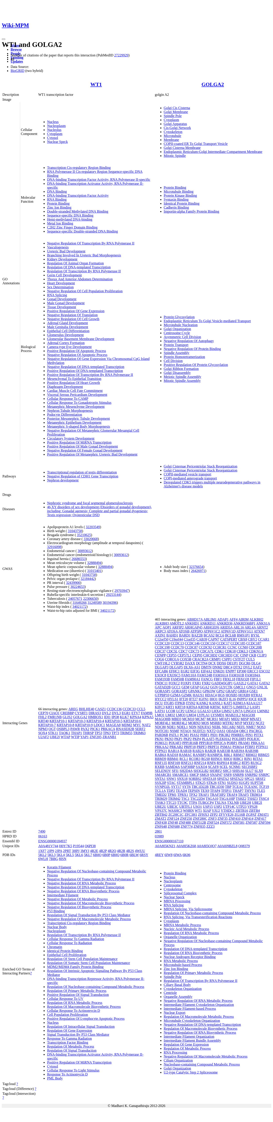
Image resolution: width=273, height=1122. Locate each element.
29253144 (113, 595)
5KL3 (51, 855)
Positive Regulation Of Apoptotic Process (76, 351)
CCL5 (141, 709)
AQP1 (166, 627)
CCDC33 (129, 709)
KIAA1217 (254, 703)
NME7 (251, 727)
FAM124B (204, 675)
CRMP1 (215, 659)
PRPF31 (213, 747)
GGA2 (204, 687)
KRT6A (191, 707)
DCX (212, 663)
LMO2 (170, 715)
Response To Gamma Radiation (69, 1038)
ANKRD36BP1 (244, 623)
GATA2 (264, 683)
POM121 (161, 743)
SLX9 (258, 771)
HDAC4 (211, 695)
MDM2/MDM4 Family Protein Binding (75, 967)
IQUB (262, 699)
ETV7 (136, 713)
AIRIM (243, 619)
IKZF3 (223, 699)
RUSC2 (256, 763)
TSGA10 (212, 799)
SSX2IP (160, 783)
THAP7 (238, 791)
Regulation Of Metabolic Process (70, 1046)
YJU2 (216, 810)
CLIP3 (262, 655)
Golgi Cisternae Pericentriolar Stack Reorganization (200, 466)
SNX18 (182, 779)
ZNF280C (200, 818)
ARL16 (238, 627)
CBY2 (252, 639)
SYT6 (186, 787)
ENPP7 (231, 671)
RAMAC (185, 755)
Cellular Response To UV (65, 999)
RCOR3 (194, 759)
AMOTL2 (177, 623)
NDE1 (171, 727)
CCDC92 (205, 647)
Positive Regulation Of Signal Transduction (78, 995)
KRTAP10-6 (132, 721)
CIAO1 (54, 713)
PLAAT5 (208, 739)
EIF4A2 (206, 671)
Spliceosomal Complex (180, 893)
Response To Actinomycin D (67, 1074)
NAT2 (146, 725)
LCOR (171, 711)
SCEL (224, 767)
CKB (252, 655)
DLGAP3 (161, 667)
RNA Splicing (57, 295)
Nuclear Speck (57, 142)
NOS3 (261, 727)
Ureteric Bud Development (66, 251)
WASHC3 (175, 810)
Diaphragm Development (65, 387)
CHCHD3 (225, 655)
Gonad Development (61, 299)
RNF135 (161, 763)
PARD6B (161, 735)
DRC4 (227, 667)
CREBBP (67, 713)
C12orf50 (161, 639)
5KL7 (88, 855)
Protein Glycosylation (179, 317)
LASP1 (255, 707)
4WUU (140, 851)
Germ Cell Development (64, 275)
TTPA (193, 802)
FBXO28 (242, 679)
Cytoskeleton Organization (183, 989)
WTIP (75, 737)
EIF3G (195, 671)
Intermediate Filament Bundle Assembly (192, 1040)
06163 (42, 836)
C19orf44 (176, 639)
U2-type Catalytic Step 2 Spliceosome (191, 1072)
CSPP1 (227, 659)
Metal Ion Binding (60, 223)
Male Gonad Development (66, 303)
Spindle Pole (173, 116)
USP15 (208, 806)
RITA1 (258, 759)
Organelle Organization (180, 937)
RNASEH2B (125, 729)
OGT (52, 729)
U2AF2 (43, 737)
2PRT (67, 851)
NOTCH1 (162, 731)
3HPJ (76, 851)
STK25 (200, 783)
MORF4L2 (179, 723)
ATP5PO (196, 631)
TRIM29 (161, 799)
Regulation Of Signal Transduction (72, 1050)
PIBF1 (205, 735)
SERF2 (140, 729)
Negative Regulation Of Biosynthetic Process (79, 907)
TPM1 (172, 795)
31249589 (95, 602)
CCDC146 (192, 643)
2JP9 (50, 851)
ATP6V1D (228, 631)
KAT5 (228, 703)
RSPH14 (223, 763)
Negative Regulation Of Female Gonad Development (84, 450)
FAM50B (177, 679)
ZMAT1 (263, 814)
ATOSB (183, 631)
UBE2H (245, 802)
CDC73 (193, 651)
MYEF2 (249, 723)
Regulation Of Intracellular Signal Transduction (81, 1026)
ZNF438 (161, 822)
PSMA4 (238, 747)
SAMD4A (172, 767)
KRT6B (203, 707)
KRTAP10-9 (84, 725)
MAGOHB (163, 719)
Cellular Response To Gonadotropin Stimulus (79, 402)
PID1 (214, 735)
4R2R (121, 851)
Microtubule (172, 136)
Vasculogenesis (58, 247)
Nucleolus (54, 130)
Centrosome (172, 885)
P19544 (78, 846)
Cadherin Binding (176, 207)
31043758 (75, 531)
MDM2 (127, 725)
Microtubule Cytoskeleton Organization (192, 1020)
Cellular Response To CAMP (67, 398)
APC (158, 627)
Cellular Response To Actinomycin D (73, 1010)
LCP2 (180, 711)
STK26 (211, 783)
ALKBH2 (256, 619)
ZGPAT (251, 814)
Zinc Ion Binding (59, 207)
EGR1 (126, 713)
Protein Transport (176, 345)
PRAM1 (244, 743)
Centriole (170, 993)
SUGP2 (244, 783)
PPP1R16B (190, 743)
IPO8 (115, 717)
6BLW (134, 855)
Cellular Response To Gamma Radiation (75, 939)
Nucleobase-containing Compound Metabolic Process (202, 1064)
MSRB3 (215, 723)
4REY (159, 855)
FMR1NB (55, 717)
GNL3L (262, 687)
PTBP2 (250, 747)
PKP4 (197, 739)
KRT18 (180, 707)
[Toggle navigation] (3, 39)
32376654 (196, 567)
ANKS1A (263, 623)
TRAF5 (243, 795)
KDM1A (239, 703)
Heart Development (61, 283)
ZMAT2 (160, 818)
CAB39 (202, 639)
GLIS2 (67, 717)
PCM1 (184, 735)
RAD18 (172, 755)
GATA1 (252, 683)
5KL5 (70, 855)
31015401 (94, 571)
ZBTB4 (254, 810)
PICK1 (95, 729)
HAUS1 (198, 695)
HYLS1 (172, 699)
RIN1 (248, 759)
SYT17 (176, 787)
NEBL (216, 727)
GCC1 (176, 687)
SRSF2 (260, 779)
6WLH (43, 859)
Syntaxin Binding (176, 199)
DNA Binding (57, 191)
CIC (236, 655)
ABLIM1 (210, 619)
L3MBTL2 (241, 707)
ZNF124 (173, 818)
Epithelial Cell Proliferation (66, 955)
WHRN (188, 810)
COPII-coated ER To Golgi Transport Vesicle (196, 144)
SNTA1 (160, 779)
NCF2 (260, 723)
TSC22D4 (197, 799)
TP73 (115, 733)
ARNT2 (262, 627)
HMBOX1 (95, 717)
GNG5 (251, 687)
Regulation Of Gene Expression (69, 1030)
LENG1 (191, 711)
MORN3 (194, 723)
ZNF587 (252, 822)
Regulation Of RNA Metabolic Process (74, 1003)
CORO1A (172, 659)
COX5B (185, 659)
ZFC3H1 (191, 814)
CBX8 (242, 639)
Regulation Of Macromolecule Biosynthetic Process (84, 1006)
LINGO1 (249, 711)
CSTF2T (239, 659)
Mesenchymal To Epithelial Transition (74, 379)
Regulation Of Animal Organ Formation (75, 263)
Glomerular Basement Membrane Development (80, 339)
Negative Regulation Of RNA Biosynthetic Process (83, 891)
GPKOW (208, 691)
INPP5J (242, 699)
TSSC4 (264, 799)
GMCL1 (239, 687)
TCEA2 (237, 787)
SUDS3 (232, 783)
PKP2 (187, 739)
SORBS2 (195, 779)
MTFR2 (228, 723)
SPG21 (249, 779)
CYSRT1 (81, 713)
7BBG (53, 859)
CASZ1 (100, 709)
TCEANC (251, 787)
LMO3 (181, 715)
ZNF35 (223, 818)
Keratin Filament (59, 867)
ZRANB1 (109, 737)
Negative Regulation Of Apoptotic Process (77, 355)
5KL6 (79, 855)
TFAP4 (215, 791)
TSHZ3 (252, 799)
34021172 (79, 606)
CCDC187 (253, 643)
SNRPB (238, 775)
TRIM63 (139, 733)
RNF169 (174, 763)
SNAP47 (216, 775)
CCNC (232, 647)
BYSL (255, 635)
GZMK (186, 695)
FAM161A (220, 675)
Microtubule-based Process (183, 965)
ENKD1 (219, 671)
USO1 (197, 806)
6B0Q (115, 855)
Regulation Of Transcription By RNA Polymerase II (84, 271)
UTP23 (241, 806)
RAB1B (186, 751)
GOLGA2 (213, 84)
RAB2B (210, 751)
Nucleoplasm (56, 126)
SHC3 (227, 771)
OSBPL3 (63, 729)
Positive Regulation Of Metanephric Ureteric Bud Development (92, 454)
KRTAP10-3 (77, 721)
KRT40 (43, 721)
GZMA (175, 695)
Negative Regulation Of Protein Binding (192, 349)
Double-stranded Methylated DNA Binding (77, 211)
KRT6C (215, 707)
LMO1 (160, 715)
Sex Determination (60, 287)
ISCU (159, 703)
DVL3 (116, 713)
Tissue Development (61, 307)
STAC (171, 783)
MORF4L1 (163, 723)
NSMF (174, 731)
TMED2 (161, 795)
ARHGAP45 (193, 627)
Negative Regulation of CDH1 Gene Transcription (82, 476)
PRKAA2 (162, 747)
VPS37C (161, 810)
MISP (245, 719)
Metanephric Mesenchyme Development (76, 406)
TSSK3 (160, 802)
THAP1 (76, 733)
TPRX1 (182, 795)
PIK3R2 (224, 735)
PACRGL (256, 731)
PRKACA (108, 729)
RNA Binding (57, 199)
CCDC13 (177, 643)
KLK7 (124, 717)
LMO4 (191, 715)
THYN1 (250, 791)
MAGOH (248, 715)
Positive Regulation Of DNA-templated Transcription (85, 371)
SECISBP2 (249, 767)
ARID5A (226, 627)
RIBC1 (238, 759)
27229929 (121, 55)
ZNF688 (174, 826)
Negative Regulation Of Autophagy (189, 341)
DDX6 (221, 663)
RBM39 (160, 759)
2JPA (58, 851)
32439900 (73, 583)
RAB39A (237, 751)
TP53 (98, 733)
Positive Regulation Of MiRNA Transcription (79, 442)
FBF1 (218, 679)
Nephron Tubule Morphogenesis (70, 410)
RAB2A (198, 751)
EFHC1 (174, 671)
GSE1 (253, 691)
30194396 (110, 602)
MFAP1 (224, 719)
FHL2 (42, 717)
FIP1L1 (255, 679)
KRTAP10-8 (65, 725)
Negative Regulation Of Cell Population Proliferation (85, 291)
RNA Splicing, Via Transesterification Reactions (198, 917)
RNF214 (200, 763)
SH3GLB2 (200, 771)
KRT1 (170, 707)
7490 (41, 831)
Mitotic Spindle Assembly (182, 381)
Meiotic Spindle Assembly (182, 377)
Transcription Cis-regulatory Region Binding (79, 167)
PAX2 (85, 729)
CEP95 (197, 655)
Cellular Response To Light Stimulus (73, 1070)
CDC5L (172, 651)
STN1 (222, 783)
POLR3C (253, 739)
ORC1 (243, 731)
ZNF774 (187, 826)
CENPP (160, 655)
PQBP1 (232, 743)
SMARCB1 (163, 775)
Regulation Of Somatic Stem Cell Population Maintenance (88, 963)
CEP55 (172, 655)
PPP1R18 (205, 743)
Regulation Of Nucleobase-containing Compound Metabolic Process (95, 987)
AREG (73, 709)
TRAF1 (203, 795)
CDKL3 (242, 651)
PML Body (55, 1078)
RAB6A (160, 755)
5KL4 (61, 855)
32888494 (94, 563)
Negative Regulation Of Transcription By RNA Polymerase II (90, 243)
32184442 (88, 579)
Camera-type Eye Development (69, 347)
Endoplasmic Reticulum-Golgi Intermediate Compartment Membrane (213, 152)
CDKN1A (256, 651)
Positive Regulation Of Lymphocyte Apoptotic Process (86, 1018)
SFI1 (175, 771)
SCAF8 (213, 767)
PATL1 (174, 735)
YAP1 (84, 737)
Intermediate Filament (62, 895)
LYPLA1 (203, 715)
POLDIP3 (239, 739)
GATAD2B (163, 687)
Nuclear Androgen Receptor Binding (190, 957)
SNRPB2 (251, 775)
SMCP (194, 775)
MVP (238, 723)
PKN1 (159, 739)
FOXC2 (174, 683)
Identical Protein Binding (182, 203)
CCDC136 (114, 709)
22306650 (90, 598)
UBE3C (172, 806)
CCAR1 (263, 639)
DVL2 (106, 713)
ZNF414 (247, 818)
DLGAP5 (176, 667)
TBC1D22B (199, 787)
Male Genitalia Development (67, 327)
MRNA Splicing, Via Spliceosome (188, 909)
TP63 (107, 733)
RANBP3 (199, 755)
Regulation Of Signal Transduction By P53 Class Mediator (88, 915)
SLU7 (249, 771)
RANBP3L (215, 755)
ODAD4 (232, 731)
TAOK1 (64, 733)
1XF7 (42, 851)
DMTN (206, 667)
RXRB (160, 767)
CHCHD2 (210, 655)
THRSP (88, 733)
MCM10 (188, 719)
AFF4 (233, 619)
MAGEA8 (113, 725)
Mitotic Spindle (175, 156)
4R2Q (112, 851)
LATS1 (160, 711)
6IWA (177, 855)
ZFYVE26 (226, 814)
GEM (185, 687)
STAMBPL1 (186, 783)
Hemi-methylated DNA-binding (69, 219)
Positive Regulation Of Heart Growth (73, 383)
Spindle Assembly (176, 353)
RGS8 (205, 759)
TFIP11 (226, 791)
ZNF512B (199, 822)
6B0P (106, 855)
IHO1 (214, 699)
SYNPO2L (162, 787)
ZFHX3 (203, 814)
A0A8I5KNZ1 (165, 846)
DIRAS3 (95, 713)
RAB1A (173, 751)
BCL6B (230, 635)
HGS (221, 695)
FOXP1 (186, 683)
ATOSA (172, 631)
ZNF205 (95, 737)
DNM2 (217, 667)
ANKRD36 (224, 623)
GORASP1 (163, 691)
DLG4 (255, 663)
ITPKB (180, 703)
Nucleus (53, 122)
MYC (137, 725)
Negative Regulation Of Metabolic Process (77, 899)
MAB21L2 (233, 715)
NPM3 (43, 729)
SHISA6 (238, 771)
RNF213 (187, 763)
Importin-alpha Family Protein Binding (191, 211)
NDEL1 (182, 727)
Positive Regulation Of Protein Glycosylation (196, 365)
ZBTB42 (161, 814)
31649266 (80, 602)
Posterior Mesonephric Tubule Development (78, 418)
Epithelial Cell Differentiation (68, 331)
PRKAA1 (258, 743)
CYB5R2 (177, 663)
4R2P (103, 851)
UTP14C (229, 806)
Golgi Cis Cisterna (177, 108)
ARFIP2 (178, 627)
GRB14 (243, 691)
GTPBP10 (162, 695)
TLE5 (261, 791)
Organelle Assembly (178, 997)
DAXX (190, 663)
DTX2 (237, 667)
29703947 (122, 591)
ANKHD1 (192, 623)
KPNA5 (148, 717)
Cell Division (173, 361)
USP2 (218, 806)
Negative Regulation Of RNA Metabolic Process (81, 883)
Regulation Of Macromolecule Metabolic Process (199, 1016)
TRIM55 (126, 733)
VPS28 (252, 806)
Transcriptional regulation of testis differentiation (82, 472)
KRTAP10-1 (58, 721)
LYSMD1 (217, 715)
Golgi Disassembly (177, 373)
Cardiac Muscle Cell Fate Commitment (75, 391)
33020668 (91, 539)
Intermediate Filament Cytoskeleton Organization (199, 1005)
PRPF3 (202, 747)
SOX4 (42, 733)
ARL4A (250, 627)
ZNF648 (161, 826)
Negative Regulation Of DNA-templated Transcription (85, 367)
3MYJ (84, 851)
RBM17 (239, 755)
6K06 (187, 855)
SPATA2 (223, 779)
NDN (193, 727)
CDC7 (183, 651)
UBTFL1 (185, 806)
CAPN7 (213, 639)
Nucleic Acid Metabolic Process (186, 929)
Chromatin (54, 947)
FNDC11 (161, 683)
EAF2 (257, 667)
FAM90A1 (192, 679)
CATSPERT (228, 639)
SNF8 (227, 775)
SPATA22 (237, 779)
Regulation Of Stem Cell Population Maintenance (82, 959)
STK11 (53, 733)
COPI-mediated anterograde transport (190, 478)
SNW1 (171, 779)
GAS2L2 (239, 683)
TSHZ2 (241, 799)
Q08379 (244, 846)
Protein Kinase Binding (180, 195)
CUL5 (250, 659)
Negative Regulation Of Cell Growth (73, 319)
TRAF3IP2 (217, 795)
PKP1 (178, 739)
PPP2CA (220, 743)
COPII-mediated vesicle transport (187, 474)
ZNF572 (226, 822)
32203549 (93, 527)
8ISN (62, 859)
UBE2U (160, 806)
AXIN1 (160, 635)
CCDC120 (162, 643)
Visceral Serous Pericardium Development (77, 394)
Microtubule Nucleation (181, 325)
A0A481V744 (48, 846)
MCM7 (200, 719)
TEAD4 (181, 791)
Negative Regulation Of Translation (72, 315)
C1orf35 (189, 639)
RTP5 (246, 763)
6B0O (97, 855)
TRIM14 (256, 795)
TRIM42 (174, 799)
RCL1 (183, 759)
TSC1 (185, 799)
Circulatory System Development (70, 438)
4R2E (94, 851)
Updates (17, 61)
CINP (244, 655)
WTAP (65, 737)
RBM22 (251, 755)
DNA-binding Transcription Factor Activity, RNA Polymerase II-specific (98, 179)
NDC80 (160, 727)
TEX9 (204, 791)
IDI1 (107, 717)
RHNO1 (217, 759)
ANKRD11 (208, 623)
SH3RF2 (215, 771)
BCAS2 (209, 635)
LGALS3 (204, 711)
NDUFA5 (204, 727)
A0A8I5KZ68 (186, 846)
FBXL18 (229, 679)
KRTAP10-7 (47, 725)
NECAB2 (229, 727)
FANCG (207, 679)
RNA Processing (175, 1052)
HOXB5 (231, 695)
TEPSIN (194, 791)
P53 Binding (56, 911)
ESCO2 (264, 671)
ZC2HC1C (175, 814)
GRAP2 (231, 691)
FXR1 (196, 683)
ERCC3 (252, 671)
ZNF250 (186, 818)
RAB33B (223, 751)
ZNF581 (239, 822)
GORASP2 (179, 691)
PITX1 (258, 735)
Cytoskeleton (173, 132)
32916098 (54, 547)
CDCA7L (207, 651)
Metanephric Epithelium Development (74, 422)
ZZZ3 (210, 826)
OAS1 (221, 731)
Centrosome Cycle (177, 333)
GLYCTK (226, 687)
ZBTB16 (242, 810)
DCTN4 (202, 663)
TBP (228, 787)
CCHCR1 (220, 647)
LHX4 (216, 711)
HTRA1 (256, 695)
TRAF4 (231, 795)
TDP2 (170, 791)
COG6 (159, 659)
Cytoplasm (54, 134)
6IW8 (168, 855)
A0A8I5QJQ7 (207, 846)
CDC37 (160, 651)
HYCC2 (160, 699)
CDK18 (230, 651)
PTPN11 (262, 747)
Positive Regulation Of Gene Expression (76, 311)
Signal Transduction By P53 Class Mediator (78, 1034)
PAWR (75, 729)
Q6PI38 (90, 846)
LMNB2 (263, 711)
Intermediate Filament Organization (189, 1036)
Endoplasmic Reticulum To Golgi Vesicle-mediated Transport (207, 321)
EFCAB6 (161, 671)
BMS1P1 (243, 635)
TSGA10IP (227, 799)
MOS (205, 723)
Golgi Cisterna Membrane (182, 148)
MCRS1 (212, 719)
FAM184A (252, 675)
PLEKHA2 (223, 739)
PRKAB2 (176, 747)
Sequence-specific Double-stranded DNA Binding (82, 231)
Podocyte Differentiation (64, 414)
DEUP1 (232, 663)
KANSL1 (216, 703)
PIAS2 (194, 735)
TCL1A (160, 791)
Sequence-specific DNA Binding (70, 215)
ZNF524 (213, 822)
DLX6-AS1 (192, 667)
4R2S (130, 851)
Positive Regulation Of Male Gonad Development (82, 446)
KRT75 (227, 707)
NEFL (241, 727)
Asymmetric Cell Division (182, 337)
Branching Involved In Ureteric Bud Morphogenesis (84, 255)
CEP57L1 (184, 655)
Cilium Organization (178, 1060)
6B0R (124, 855)
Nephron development (63, 480)
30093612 (85, 551)
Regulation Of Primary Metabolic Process (76, 991)
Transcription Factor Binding (67, 1042)
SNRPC (264, 775)
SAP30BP (188, 767)
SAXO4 (201, 767)
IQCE (252, 699)
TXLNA (220, 802)
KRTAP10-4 (95, 721)
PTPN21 (161, 751)
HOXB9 (244, 695)
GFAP (194, 687)
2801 (158, 831)
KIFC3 (160, 707)
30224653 (77, 587)
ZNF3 (212, 818)
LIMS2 (226, 711)
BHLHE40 (86, 709)
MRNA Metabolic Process (182, 925)
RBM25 (263, 755)
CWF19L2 (162, 663)
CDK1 (219, 651)
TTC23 (171, 802)
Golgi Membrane (176, 112)
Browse (16, 49)
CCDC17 (223, 643)
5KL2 (42, 855)
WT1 (96, 84)
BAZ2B (197, 635)
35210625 (84, 535)
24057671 (75, 598)
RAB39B (251, 751)
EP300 (241, 671)
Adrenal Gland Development (67, 323)
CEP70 (43, 713)
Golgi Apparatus (175, 124)
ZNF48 (173, 822)
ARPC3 (160, 631)
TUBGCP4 (206, 802)
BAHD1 (172, 635)
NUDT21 (199, 731)
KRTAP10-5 (114, 721)
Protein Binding (58, 203)
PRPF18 (190, 747)
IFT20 (183, 699)
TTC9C (182, 802)
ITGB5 (169, 703)
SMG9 (204, 775)
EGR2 (185, 671)
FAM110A (189, 675)
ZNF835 (199, 826)
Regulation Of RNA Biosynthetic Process (193, 953)
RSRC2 (235, 763)
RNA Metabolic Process (181, 961)
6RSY (144, 855)
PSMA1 (226, 747)
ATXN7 (259, 631)
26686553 (79, 559)
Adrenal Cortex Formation (66, 343)
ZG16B (240, 814)
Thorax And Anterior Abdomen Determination (80, 279)
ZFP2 (214, 814)
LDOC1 (99, 725)
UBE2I (55, 737)
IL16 (232, 699)
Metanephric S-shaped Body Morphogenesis (78, 426)
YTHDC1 (228, 810)
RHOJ (227, 759)
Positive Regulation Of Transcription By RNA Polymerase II (90, 375)
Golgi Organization (177, 329)
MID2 (235, 719)
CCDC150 (208, 643)
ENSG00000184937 (52, 841)
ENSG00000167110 (169, 841)
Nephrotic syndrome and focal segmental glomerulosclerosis (90, 503)
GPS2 (220, 691)
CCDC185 (237, 643)
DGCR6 (244, 663)
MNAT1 (255, 719)
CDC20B (255, 647)
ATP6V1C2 (212, 631)
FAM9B (147, 713)
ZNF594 (264, 822)
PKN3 (169, 739)
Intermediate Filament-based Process (190, 1008)
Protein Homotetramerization (184, 357)
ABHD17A (195, 619)
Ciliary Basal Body (177, 985)
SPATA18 (209, 779)
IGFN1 (204, 699)
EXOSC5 (173, 675)
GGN (214, 687)
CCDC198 (162, 647)
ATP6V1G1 (244, 631)
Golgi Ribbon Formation (181, 369)
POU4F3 (175, 743)
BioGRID (17, 71)
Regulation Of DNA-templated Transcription (79, 267)
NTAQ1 (185, 731)
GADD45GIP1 (222, 683)
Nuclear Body (57, 927)
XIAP (207, 810)
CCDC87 (191, 647)
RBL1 (228, 755)
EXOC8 (160, 675)
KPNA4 (135, 717)
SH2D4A (186, 771)
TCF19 (264, 787)
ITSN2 (191, 703)
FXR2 (206, 683)
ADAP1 (223, 619)
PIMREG (237, 735)
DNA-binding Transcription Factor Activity (78, 195)
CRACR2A (200, 659)
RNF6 (211, 763)
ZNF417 (260, 818)
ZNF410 (235, 818)
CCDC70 (177, 647)
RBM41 (173, 759)
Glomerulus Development (65, 335)
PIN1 (249, 735)
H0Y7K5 (65, 846)
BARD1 (185, 635)
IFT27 (193, 699)
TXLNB (233, 802)
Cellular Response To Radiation (69, 943)
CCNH (243, 647)
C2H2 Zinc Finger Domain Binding (72, 227)
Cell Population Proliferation (67, 1014)
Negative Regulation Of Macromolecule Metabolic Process (89, 919)
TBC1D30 (216, 787)
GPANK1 (195, 691)
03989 (159, 836)
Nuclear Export (174, 1012)
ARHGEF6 (211, 627)
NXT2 (211, 731)
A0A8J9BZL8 (227, 846)
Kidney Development (62, 259)
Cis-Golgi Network (177, 128)
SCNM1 (235, 767)
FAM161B (236, 675)
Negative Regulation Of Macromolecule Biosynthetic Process (90, 903)
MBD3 (176, 719)
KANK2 (202, 703)
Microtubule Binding (179, 191)
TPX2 (193, 795)
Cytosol (52, 138)
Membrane (171, 140)
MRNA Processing (177, 901)
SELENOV (163, 771)
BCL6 (220, 635)
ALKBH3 (162, 623)
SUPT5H (256, 783)
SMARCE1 (180, 775)
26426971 (198, 571)
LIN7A (237, 711)
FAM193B (162, 679)
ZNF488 (185, 822)
